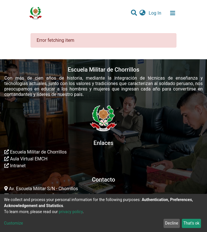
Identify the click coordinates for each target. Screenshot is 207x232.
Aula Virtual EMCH (25, 159)
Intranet (15, 165)
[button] (143, 13)
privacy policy (71, 211)
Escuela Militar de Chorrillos (35, 152)
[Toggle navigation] (173, 13)
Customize (13, 223)
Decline (171, 223)
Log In (155, 13)
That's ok (191, 223)
